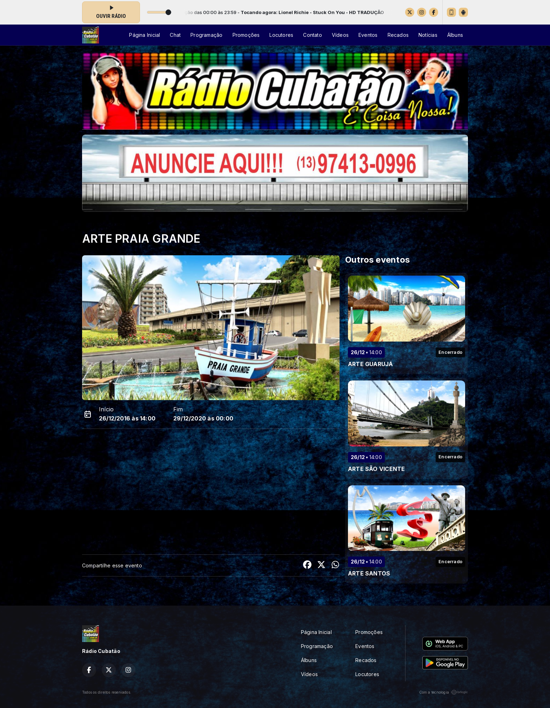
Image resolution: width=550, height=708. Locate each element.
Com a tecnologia (443, 692)
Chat (175, 35)
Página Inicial (144, 35)
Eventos (367, 35)
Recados (398, 35)
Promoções (246, 35)
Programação (206, 35)
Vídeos (340, 35)
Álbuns (455, 35)
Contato (312, 35)
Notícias (427, 35)
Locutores (281, 35)
